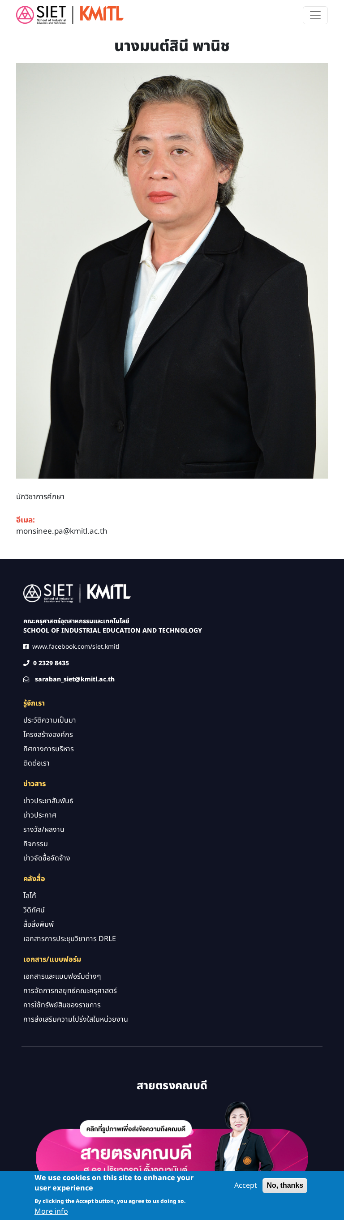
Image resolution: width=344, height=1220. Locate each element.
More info (51, 1213)
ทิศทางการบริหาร (48, 749)
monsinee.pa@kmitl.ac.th (62, 531)
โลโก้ (29, 895)
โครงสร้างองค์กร (48, 734)
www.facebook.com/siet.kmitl (76, 646)
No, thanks (285, 1187)
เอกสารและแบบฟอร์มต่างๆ (62, 976)
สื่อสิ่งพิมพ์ (38, 924)
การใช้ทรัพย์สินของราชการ (62, 1005)
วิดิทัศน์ (34, 910)
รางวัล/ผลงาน (43, 829)
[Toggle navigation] (315, 15)
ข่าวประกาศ (39, 815)
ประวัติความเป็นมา (49, 720)
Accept (245, 1187)
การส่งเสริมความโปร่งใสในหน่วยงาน (75, 1019)
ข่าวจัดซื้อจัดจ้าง (46, 858)
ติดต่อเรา (36, 763)
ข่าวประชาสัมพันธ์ (48, 801)
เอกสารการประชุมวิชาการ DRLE (69, 938)
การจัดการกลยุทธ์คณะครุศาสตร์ (70, 990)
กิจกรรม (35, 844)
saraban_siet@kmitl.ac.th (75, 679)
